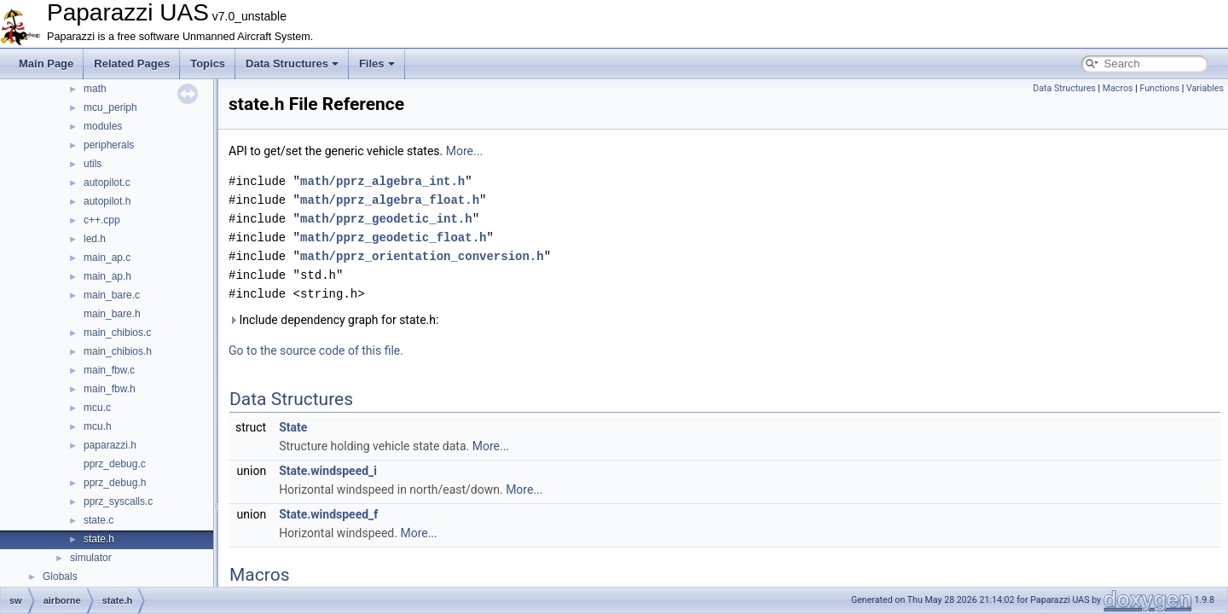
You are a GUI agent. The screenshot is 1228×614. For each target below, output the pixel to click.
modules (103, 126)
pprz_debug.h (115, 483)
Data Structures (292, 63)
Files (377, 63)
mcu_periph (110, 107)
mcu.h (98, 426)
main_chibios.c (117, 333)
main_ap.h (107, 276)
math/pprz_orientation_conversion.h (422, 256)
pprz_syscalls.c (118, 501)
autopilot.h (107, 201)
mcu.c (97, 408)
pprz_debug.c (115, 464)
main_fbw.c (109, 370)
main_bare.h (112, 314)
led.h (95, 239)
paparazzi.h (110, 445)
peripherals (109, 145)
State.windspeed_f (328, 514)
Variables (1205, 88)
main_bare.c (112, 295)
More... (464, 151)
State (293, 427)
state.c (98, 520)
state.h (99, 539)
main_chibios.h (118, 351)
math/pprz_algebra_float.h (389, 200)
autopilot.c (107, 182)
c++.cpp (102, 220)
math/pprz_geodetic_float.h (393, 237)
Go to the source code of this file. (316, 350)
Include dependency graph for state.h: (333, 320)
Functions (1159, 88)
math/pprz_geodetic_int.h (386, 219)
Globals (60, 576)
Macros (1118, 88)
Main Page (46, 63)
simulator (91, 558)
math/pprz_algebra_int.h (382, 181)
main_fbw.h (110, 389)
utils (92, 164)
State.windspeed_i (328, 471)
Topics (207, 63)
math (95, 89)
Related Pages (132, 63)
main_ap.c (107, 258)
